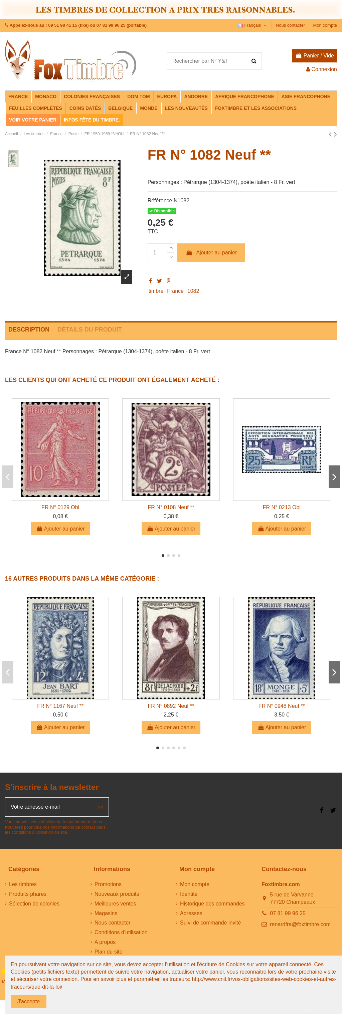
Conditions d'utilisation (121, 932)
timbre (156, 291)
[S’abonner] (101, 807)
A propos (105, 942)
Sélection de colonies (34, 903)
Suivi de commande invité (210, 923)
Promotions (108, 884)
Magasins (106, 913)
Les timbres (23, 884)
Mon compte (325, 25)
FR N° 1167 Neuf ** (60, 706)
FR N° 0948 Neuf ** (282, 706)
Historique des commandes (212, 903)
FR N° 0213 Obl (282, 507)
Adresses (191, 913)
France (175, 291)
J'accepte (28, 1001)
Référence (160, 200)
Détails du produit (89, 329)
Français (253, 25)
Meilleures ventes (115, 903)
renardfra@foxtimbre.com (300, 924)
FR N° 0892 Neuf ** (171, 706)
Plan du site (109, 952)
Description (28, 329)
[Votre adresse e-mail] (49, 807)
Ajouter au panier (211, 252)
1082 (193, 291)
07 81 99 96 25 (288, 913)
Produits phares (27, 894)
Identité (188, 894)
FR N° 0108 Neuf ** (171, 507)
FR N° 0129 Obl (60, 507)
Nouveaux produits (117, 894)
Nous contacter (291, 25)
